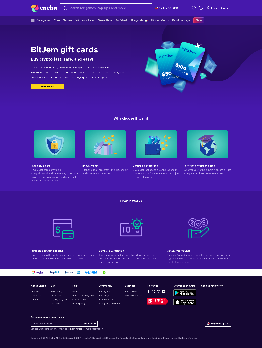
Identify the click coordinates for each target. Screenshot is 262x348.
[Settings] (167, 8)
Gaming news (105, 292)
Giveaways (104, 296)
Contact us (36, 296)
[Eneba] (44, 8)
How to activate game (83, 296)
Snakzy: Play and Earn (109, 304)
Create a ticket (79, 300)
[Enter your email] (56, 324)
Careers (34, 300)
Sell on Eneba (131, 292)
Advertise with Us (133, 296)
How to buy (56, 292)
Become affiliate (106, 300)
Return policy (78, 304)
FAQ (74, 292)
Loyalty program (59, 300)
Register (225, 8)
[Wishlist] (193, 8)
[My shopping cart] (201, 8)
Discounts (55, 304)
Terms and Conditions (151, 338)
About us (35, 292)
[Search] (106, 8)
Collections (56, 296)
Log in (212, 8)
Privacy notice (75, 329)
